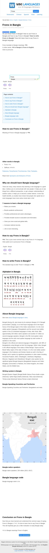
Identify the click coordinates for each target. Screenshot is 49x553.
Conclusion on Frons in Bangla (14, 119)
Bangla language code (11, 116)
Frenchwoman (22, 171)
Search (36, 11)
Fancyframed (13, 171)
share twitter (12, 32)
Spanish (26, 14)
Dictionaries (10, 14)
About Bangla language (12, 113)
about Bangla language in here (18, 317)
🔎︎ (37, 79)
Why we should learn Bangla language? (17, 107)
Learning (39, 14)
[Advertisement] (24, 64)
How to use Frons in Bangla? (13, 98)
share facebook (6, 32)
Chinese (18, 14)
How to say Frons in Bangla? (13, 101)
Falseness (5, 171)
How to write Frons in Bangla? (14, 104)
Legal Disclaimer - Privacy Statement (24, 550)
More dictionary (24, 535)
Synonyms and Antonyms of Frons (20, 176)
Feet (29, 171)
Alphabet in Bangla (10, 110)
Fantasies (34, 171)
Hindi (32, 14)
